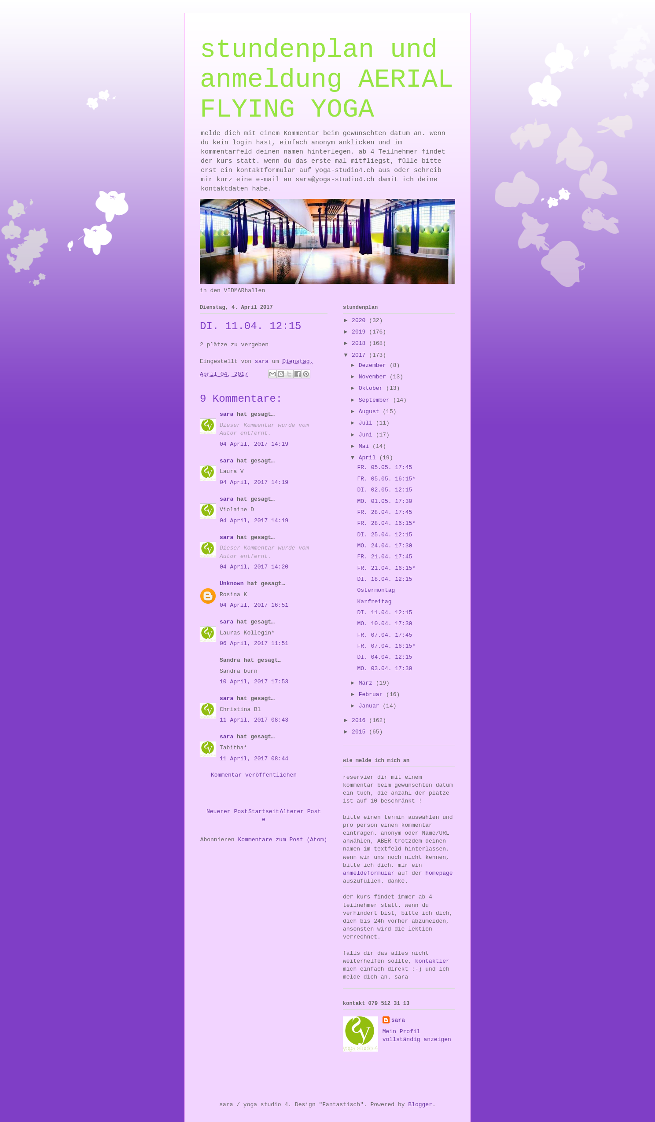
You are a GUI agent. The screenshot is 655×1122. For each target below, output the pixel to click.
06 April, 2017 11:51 (254, 643)
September (376, 400)
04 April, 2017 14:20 (254, 567)
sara (226, 414)
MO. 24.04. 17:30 (384, 546)
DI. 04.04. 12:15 (384, 657)
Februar (372, 694)
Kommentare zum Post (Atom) (282, 839)
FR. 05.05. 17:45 (384, 467)
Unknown (232, 583)
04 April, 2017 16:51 (254, 605)
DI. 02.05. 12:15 (384, 490)
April (369, 458)
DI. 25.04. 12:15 (384, 535)
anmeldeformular (368, 873)
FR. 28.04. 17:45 (384, 512)
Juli (367, 423)
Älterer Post (300, 811)
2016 (360, 720)
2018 (360, 343)
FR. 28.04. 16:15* (386, 523)
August (371, 411)
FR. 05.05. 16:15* (386, 479)
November (374, 377)
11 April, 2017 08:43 (254, 720)
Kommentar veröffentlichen (254, 775)
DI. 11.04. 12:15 (384, 612)
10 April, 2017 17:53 (254, 681)
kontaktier (432, 961)
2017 (360, 355)
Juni (367, 435)
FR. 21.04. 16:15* (386, 568)
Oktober (372, 388)
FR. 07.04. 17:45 (384, 635)
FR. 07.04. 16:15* (386, 646)
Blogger (420, 1104)
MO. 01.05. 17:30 (384, 501)
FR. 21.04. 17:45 (384, 557)
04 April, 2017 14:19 (254, 444)
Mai (365, 446)
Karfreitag (374, 601)
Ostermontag (376, 590)
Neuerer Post (227, 811)
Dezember (374, 365)
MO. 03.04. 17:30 (384, 668)
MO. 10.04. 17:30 (384, 623)
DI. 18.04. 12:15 (384, 579)
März (367, 683)
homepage (439, 873)
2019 (360, 332)
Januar (371, 706)
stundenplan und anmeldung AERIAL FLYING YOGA (326, 80)
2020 (360, 320)
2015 (360, 732)
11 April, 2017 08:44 (254, 758)
